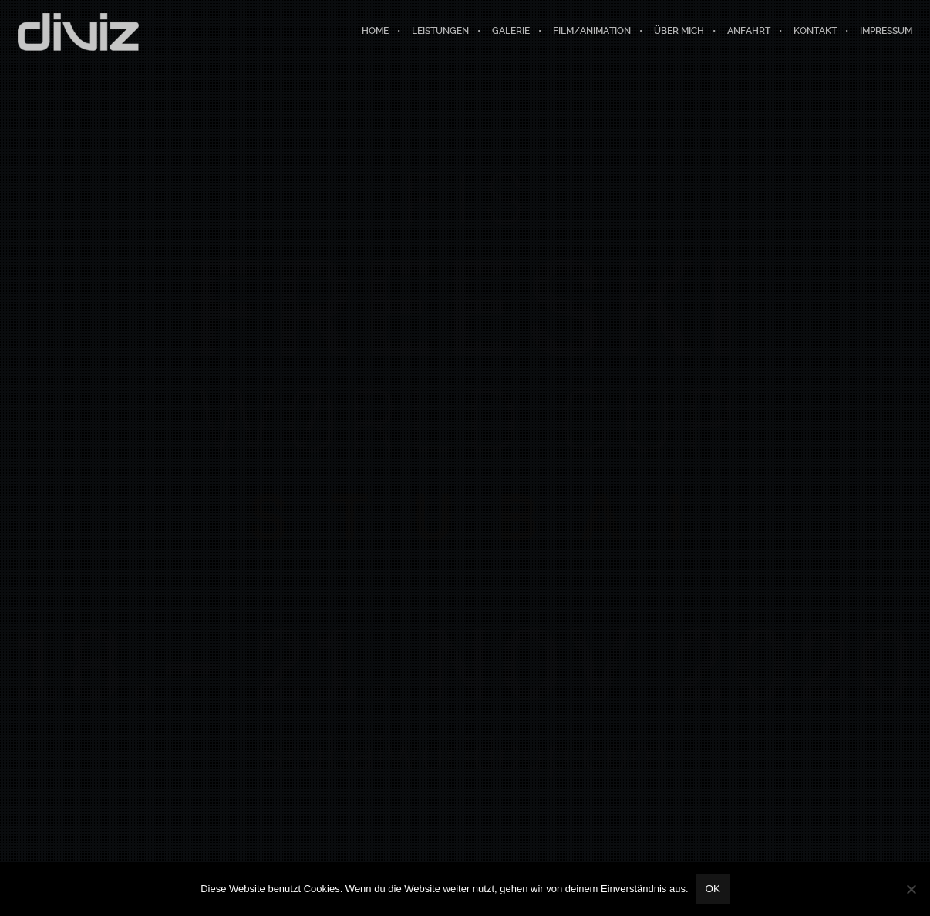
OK (713, 888)
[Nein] (910, 889)
